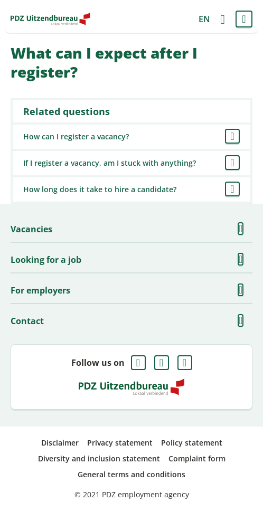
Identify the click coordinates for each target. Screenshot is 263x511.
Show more (244, 229)
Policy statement (191, 443)
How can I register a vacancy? (76, 136)
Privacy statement (120, 443)
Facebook (138, 362)
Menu (244, 19)
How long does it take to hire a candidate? (99, 189)
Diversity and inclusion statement (99, 458)
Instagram (184, 362)
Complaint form (197, 458)
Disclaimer (60, 443)
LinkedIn (161, 362)
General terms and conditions (131, 474)
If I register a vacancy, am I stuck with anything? (109, 163)
